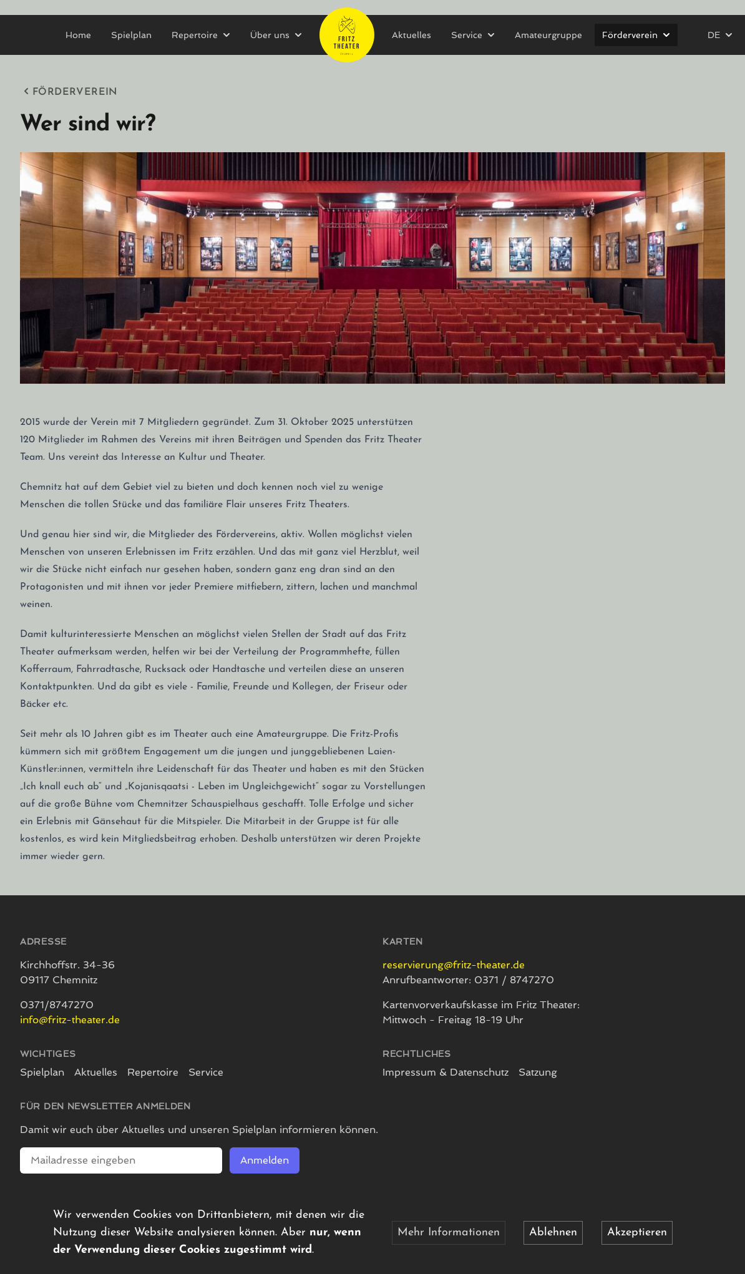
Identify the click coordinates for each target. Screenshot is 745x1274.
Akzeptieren (637, 1232)
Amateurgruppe (548, 35)
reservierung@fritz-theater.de (453, 965)
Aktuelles (411, 35)
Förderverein (69, 91)
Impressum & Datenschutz (445, 1072)
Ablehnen (553, 1232)
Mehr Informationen (448, 1232)
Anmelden (264, 1160)
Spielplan (131, 35)
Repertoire (152, 1072)
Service (205, 1072)
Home (78, 35)
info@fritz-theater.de (70, 1020)
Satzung (538, 1072)
